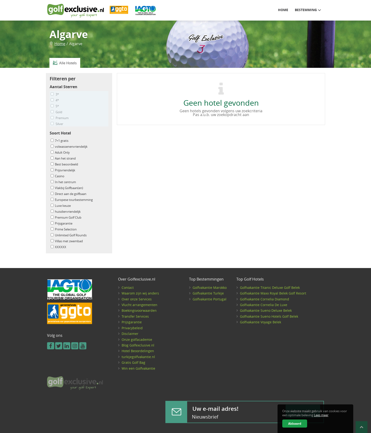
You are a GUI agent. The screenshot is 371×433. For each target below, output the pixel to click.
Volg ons (54, 336)
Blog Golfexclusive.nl (138, 345)
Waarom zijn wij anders (140, 293)
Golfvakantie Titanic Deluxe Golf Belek (270, 287)
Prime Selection (64, 229)
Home (283, 10)
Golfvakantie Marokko (210, 287)
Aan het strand (63, 158)
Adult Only (60, 153)
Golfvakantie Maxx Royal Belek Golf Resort (273, 293)
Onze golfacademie (137, 339)
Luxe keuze (61, 206)
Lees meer (321, 415)
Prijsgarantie (61, 223)
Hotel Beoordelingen (138, 351)
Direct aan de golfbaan (68, 194)
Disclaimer (130, 333)
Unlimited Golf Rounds (69, 235)
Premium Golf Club (66, 218)
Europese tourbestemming (72, 200)
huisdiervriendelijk (66, 212)
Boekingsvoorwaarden (139, 310)
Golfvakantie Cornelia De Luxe (263, 305)
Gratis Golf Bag (133, 362)
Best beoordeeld (64, 164)
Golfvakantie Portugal (209, 299)
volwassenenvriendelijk (69, 147)
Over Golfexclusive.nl (136, 279)
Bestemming (308, 10)
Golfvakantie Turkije (208, 293)
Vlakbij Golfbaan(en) (67, 188)
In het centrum (63, 182)
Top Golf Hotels (250, 279)
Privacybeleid (132, 328)
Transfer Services (135, 316)
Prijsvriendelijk (63, 170)
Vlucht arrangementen (139, 305)
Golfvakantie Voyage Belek (260, 322)
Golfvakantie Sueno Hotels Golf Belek (269, 316)
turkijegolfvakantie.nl (138, 357)
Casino (57, 176)
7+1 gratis (59, 141)
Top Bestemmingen (206, 279)
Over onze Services (137, 299)
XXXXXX (58, 247)
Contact (128, 287)
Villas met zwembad (67, 241)
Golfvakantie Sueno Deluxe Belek (266, 310)
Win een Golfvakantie (138, 368)
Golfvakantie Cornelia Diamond (264, 299)
